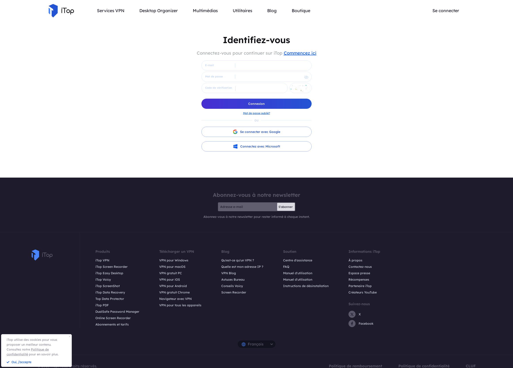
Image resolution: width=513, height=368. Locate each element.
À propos (355, 260)
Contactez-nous (360, 267)
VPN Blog (228, 273)
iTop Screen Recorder (111, 267)
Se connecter (445, 10)
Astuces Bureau (232, 280)
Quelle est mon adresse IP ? (242, 267)
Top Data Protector (109, 299)
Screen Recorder (233, 292)
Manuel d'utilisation (297, 273)
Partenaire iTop (360, 286)
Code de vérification (218, 87)
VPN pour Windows (173, 260)
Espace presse (359, 273)
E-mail (209, 65)
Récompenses (358, 280)
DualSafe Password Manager (117, 312)
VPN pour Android (173, 286)
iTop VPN (102, 260)
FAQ (286, 267)
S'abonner (285, 207)
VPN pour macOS (172, 267)
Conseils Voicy (232, 286)
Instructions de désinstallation (306, 286)
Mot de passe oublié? (256, 113)
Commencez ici (300, 53)
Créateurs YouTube (362, 292)
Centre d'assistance (297, 260)
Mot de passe (214, 76)
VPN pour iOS (169, 280)
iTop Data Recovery (110, 292)
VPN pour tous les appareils (180, 305)
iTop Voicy (103, 280)
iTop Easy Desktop (109, 273)
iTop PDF (102, 305)
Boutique (301, 10)
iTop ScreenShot (107, 286)
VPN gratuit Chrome (174, 292)
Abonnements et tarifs (112, 324)
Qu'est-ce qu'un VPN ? (237, 260)
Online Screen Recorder (113, 318)
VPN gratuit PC (170, 273)
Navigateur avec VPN (175, 299)
